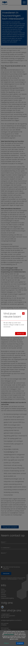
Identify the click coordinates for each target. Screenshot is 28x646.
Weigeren (6, 643)
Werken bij (20, 333)
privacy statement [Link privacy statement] (9, 634)
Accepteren (20, 643)
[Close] (23, 313)
